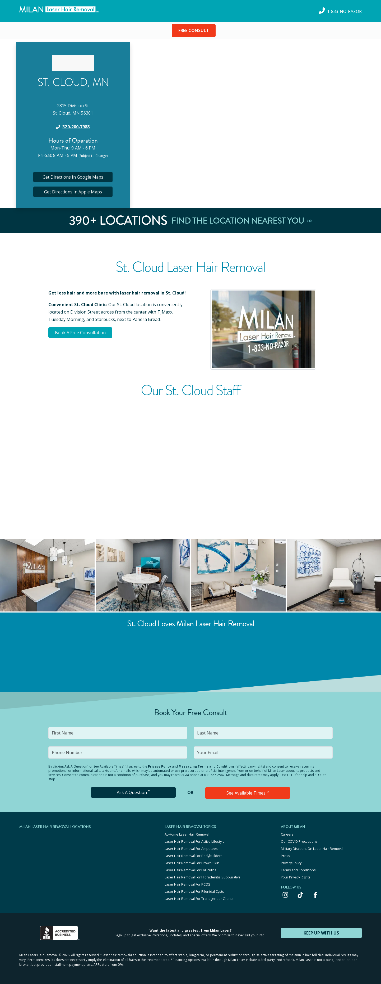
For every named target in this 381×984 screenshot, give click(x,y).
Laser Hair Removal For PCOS (187, 884)
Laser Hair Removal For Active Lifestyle (195, 841)
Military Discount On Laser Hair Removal (312, 848)
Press (285, 855)
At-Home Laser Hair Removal (187, 834)
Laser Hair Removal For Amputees (191, 848)
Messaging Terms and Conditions (207, 766)
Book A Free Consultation (80, 332)
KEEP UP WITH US (321, 933)
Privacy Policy (159, 766)
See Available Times (247, 793)
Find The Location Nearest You (241, 220)
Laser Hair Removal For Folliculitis (190, 870)
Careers (287, 834)
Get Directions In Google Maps (73, 177)
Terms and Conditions (298, 870)
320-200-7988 (76, 127)
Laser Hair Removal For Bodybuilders (193, 855)
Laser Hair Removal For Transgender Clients (199, 898)
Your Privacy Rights (295, 877)
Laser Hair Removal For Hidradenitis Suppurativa (202, 877)
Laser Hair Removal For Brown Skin (192, 862)
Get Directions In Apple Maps (73, 192)
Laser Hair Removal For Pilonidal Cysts (194, 891)
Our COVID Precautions (299, 841)
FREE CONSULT (193, 30)
